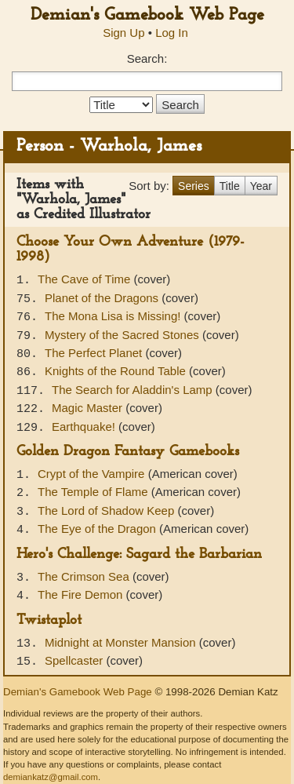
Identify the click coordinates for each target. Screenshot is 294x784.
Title (230, 186)
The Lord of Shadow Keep (107, 510)
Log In (171, 32)
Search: (147, 58)
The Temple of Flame (94, 491)
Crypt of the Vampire (93, 473)
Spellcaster (75, 660)
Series (193, 186)
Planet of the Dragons (103, 297)
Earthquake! (85, 426)
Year (261, 186)
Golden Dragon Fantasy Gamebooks (127, 451)
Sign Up (123, 32)
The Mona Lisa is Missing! (114, 316)
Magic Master (88, 407)
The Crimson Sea (85, 576)
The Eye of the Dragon (98, 528)
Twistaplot (49, 620)
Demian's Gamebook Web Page (147, 15)
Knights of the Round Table (117, 370)
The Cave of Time (86, 279)
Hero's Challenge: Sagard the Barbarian (139, 554)
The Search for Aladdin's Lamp (134, 389)
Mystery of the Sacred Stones (123, 334)
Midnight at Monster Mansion (122, 642)
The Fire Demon (82, 594)
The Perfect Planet (95, 352)
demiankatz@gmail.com (50, 777)
